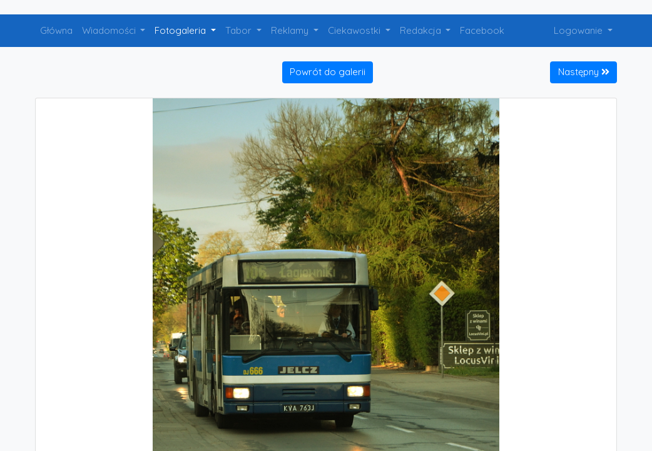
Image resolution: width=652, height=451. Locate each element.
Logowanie (579, 30)
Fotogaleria (181, 30)
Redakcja (422, 30)
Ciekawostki (355, 30)
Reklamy (291, 30)
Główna (56, 30)
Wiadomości (110, 30)
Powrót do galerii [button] (327, 72)
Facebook (482, 30)
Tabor (239, 30)
